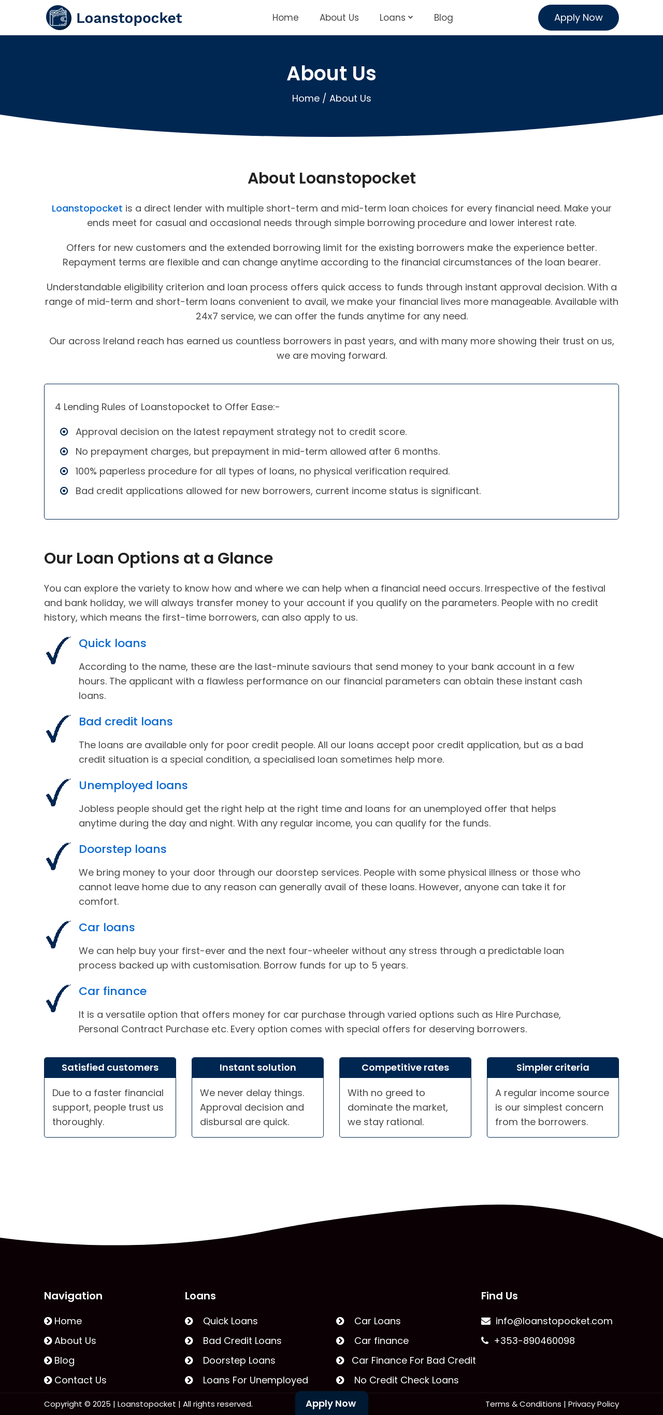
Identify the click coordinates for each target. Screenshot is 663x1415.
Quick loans (113, 643)
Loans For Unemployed (246, 1380)
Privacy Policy (593, 1403)
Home (285, 17)
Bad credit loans (126, 721)
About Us (339, 17)
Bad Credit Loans (233, 1340)
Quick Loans (221, 1320)
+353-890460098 (528, 1340)
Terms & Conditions (523, 1403)
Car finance (113, 991)
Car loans (107, 927)
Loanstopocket (87, 208)
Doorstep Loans (230, 1360)
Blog (443, 17)
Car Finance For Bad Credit (406, 1360)
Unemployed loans (133, 785)
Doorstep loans (123, 849)
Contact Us (75, 1380)
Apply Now (578, 17)
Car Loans (368, 1320)
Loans (396, 17)
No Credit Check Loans (397, 1380)
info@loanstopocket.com (547, 1320)
